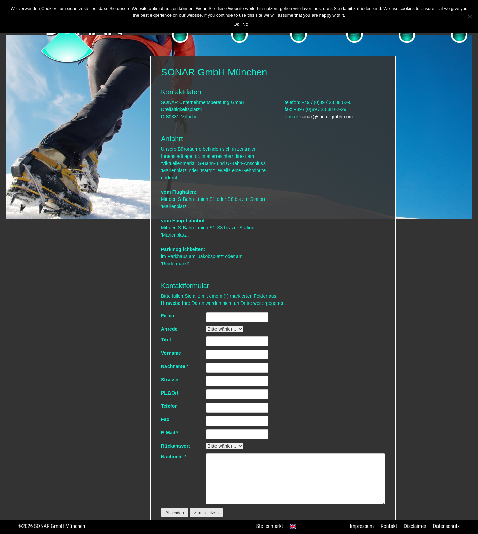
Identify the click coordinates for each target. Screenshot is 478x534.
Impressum (362, 526)
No (245, 24)
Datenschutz (446, 526)
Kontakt (389, 526)
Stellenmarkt (269, 526)
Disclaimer (415, 526)
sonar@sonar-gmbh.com (326, 116)
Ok (236, 24)
